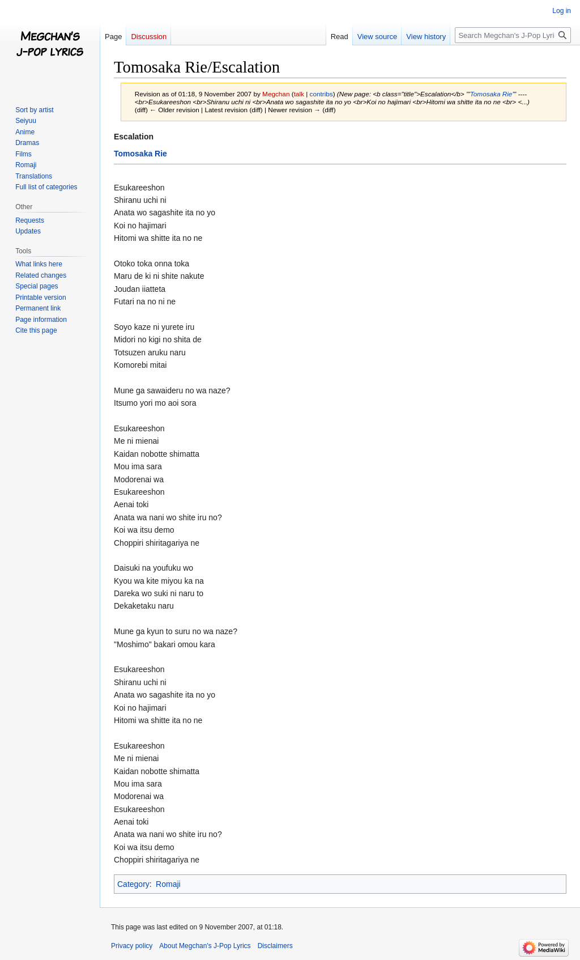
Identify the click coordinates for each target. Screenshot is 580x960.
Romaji (168, 884)
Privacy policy (131, 946)
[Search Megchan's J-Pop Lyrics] (513, 35)
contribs (321, 93)
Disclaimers (275, 946)
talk (299, 93)
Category (133, 884)
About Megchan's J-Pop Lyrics (204, 946)
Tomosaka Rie (491, 93)
